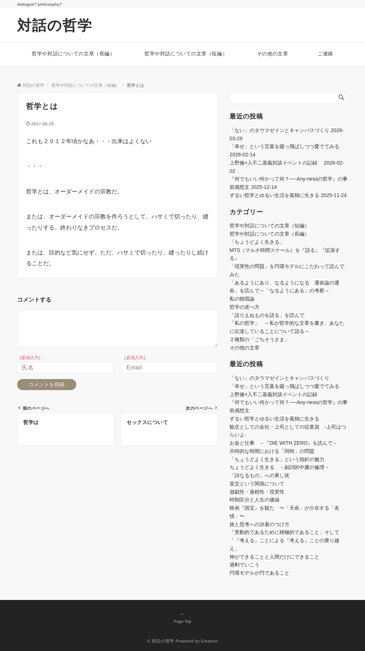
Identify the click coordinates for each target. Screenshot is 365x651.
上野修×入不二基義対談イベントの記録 (276, 163)
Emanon (209, 641)
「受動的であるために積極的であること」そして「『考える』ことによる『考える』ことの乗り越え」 (284, 540)
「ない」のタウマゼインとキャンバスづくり (279, 130)
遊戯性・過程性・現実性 (257, 492)
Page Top (182, 617)
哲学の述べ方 (244, 307)
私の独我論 (242, 299)
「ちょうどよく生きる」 (257, 242)
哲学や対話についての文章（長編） (269, 234)
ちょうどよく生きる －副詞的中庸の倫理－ (279, 467)
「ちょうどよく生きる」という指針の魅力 (277, 459)
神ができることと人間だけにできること (274, 557)
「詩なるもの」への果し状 (259, 475)
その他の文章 (244, 347)
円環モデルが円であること (259, 573)
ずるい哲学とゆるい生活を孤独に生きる (274, 195)
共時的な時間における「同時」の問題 (272, 451)
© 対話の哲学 (160, 641)
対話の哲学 (54, 25)
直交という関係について (257, 483)
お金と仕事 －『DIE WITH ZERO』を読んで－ (284, 443)
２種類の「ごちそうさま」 (259, 339)
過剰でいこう (244, 564)
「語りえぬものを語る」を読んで (267, 315)
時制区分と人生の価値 (254, 500)
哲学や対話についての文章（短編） (269, 225)
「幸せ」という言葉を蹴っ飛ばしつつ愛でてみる (284, 146)
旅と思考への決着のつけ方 (259, 524)
